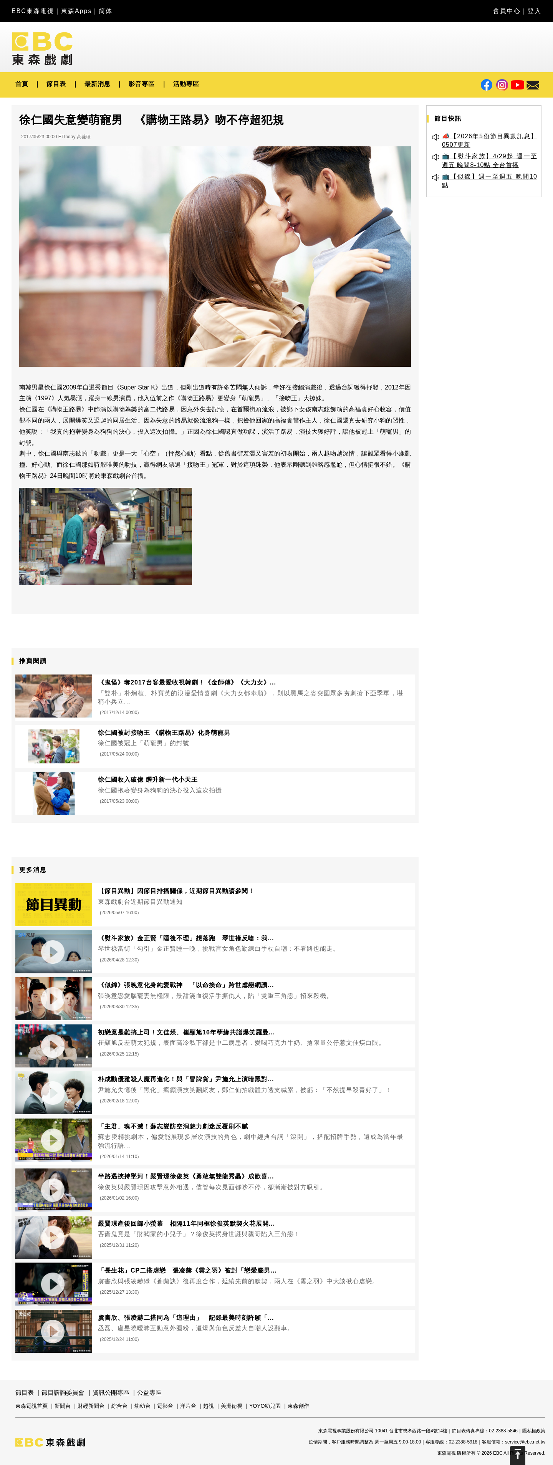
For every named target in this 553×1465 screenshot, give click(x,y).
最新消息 (97, 84)
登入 (534, 11)
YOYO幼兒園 (265, 1406)
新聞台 (63, 1406)
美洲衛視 (231, 1406)
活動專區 (186, 84)
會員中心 (507, 11)
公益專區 (149, 1392)
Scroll (517, 1455)
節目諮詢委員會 (62, 1392)
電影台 (165, 1406)
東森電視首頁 (31, 1406)
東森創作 (298, 1406)
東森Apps (76, 11)
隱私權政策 (533, 1431)
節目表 (56, 84)
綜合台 (119, 1406)
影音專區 (142, 84)
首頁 (21, 84)
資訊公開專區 (111, 1392)
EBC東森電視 (33, 11)
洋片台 (188, 1406)
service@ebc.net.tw (525, 1442)
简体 (106, 11)
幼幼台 (142, 1406)
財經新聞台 (91, 1406)
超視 (208, 1406)
